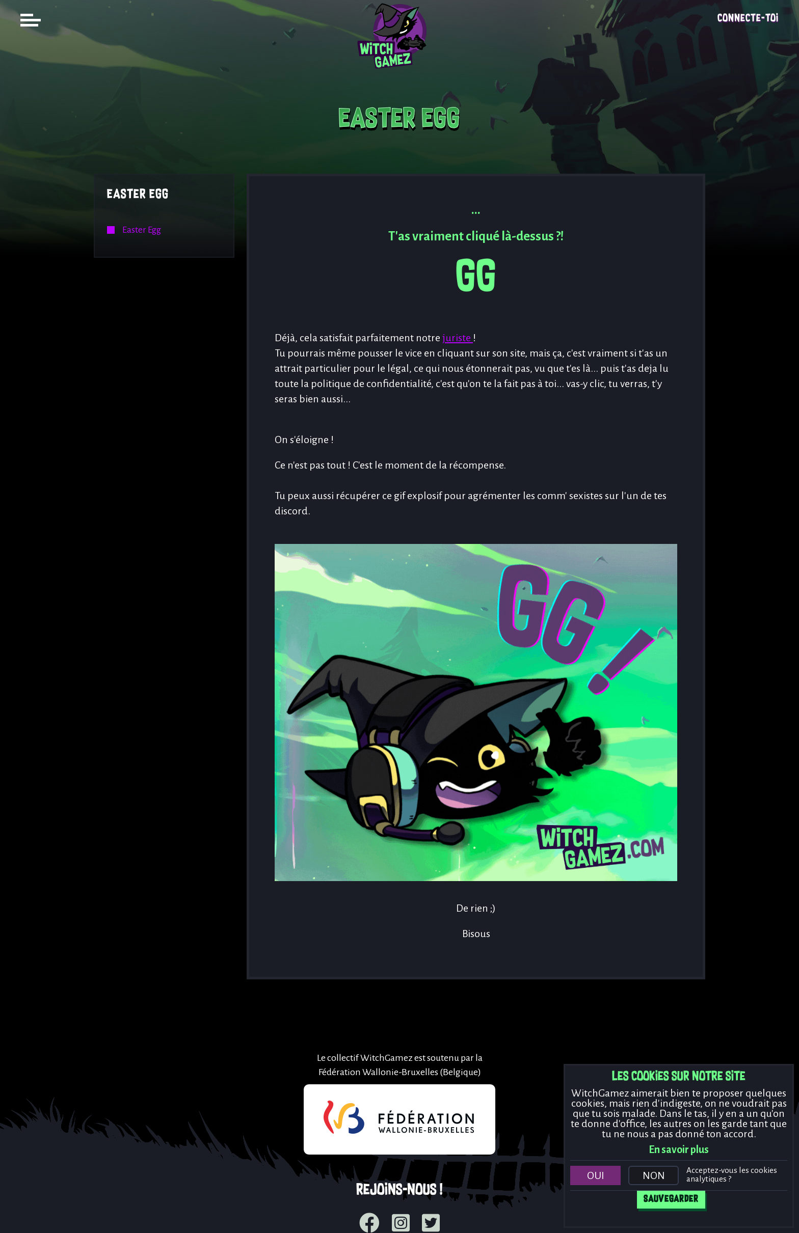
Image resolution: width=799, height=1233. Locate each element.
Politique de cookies (337, 1212)
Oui (595, 1175)
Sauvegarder (671, 1199)
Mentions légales (243, 1212)
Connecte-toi (748, 18)
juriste (457, 337)
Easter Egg (138, 195)
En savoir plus (679, 1149)
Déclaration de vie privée (447, 1212)
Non (654, 1175)
